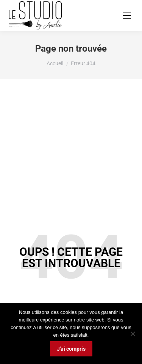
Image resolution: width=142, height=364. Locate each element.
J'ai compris (71, 349)
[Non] (132, 333)
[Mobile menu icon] (126, 15)
